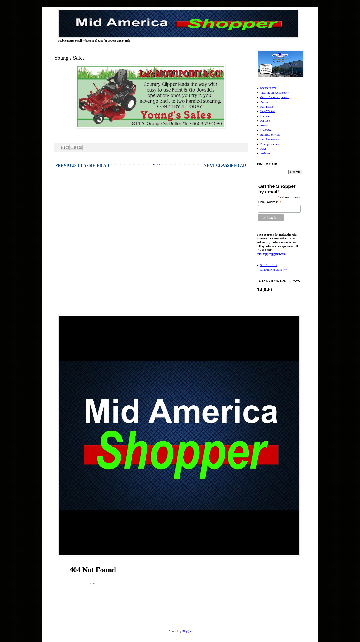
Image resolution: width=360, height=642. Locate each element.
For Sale (265, 116)
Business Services (270, 134)
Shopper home (268, 87)
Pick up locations (269, 144)
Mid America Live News (274, 269)
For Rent (265, 120)
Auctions (265, 102)
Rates (263, 148)
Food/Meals (266, 130)
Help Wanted (267, 111)
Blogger (186, 631)
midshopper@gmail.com (271, 254)
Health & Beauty (269, 139)
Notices (264, 125)
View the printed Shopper (274, 92)
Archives (265, 153)
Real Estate (266, 106)
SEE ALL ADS (268, 265)
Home (156, 164)
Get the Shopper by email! (275, 97)
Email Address (269, 202)
